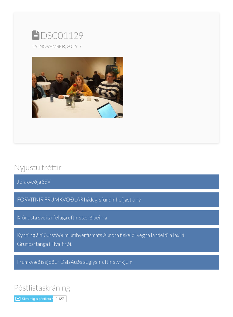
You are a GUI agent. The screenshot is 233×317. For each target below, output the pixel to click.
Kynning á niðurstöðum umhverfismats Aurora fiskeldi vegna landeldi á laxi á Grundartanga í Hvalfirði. (100, 239)
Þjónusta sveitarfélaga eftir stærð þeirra (62, 217)
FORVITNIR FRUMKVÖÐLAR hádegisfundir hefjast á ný (79, 199)
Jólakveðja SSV (34, 181)
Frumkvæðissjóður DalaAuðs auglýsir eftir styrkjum (74, 262)
